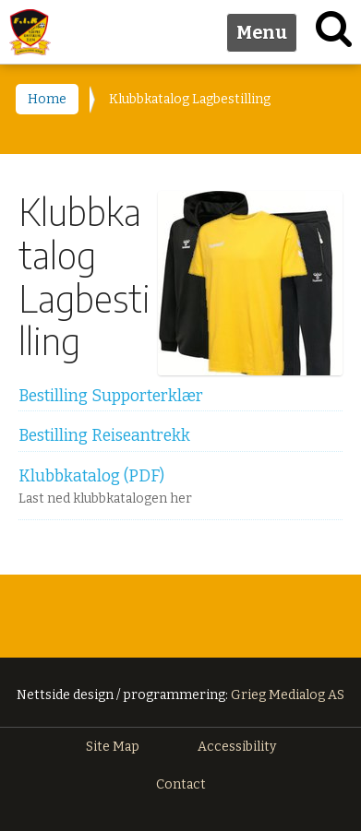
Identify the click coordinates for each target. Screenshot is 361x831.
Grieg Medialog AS (287, 695)
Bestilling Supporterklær (110, 396)
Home (47, 99)
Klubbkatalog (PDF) (91, 476)
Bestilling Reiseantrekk (104, 435)
